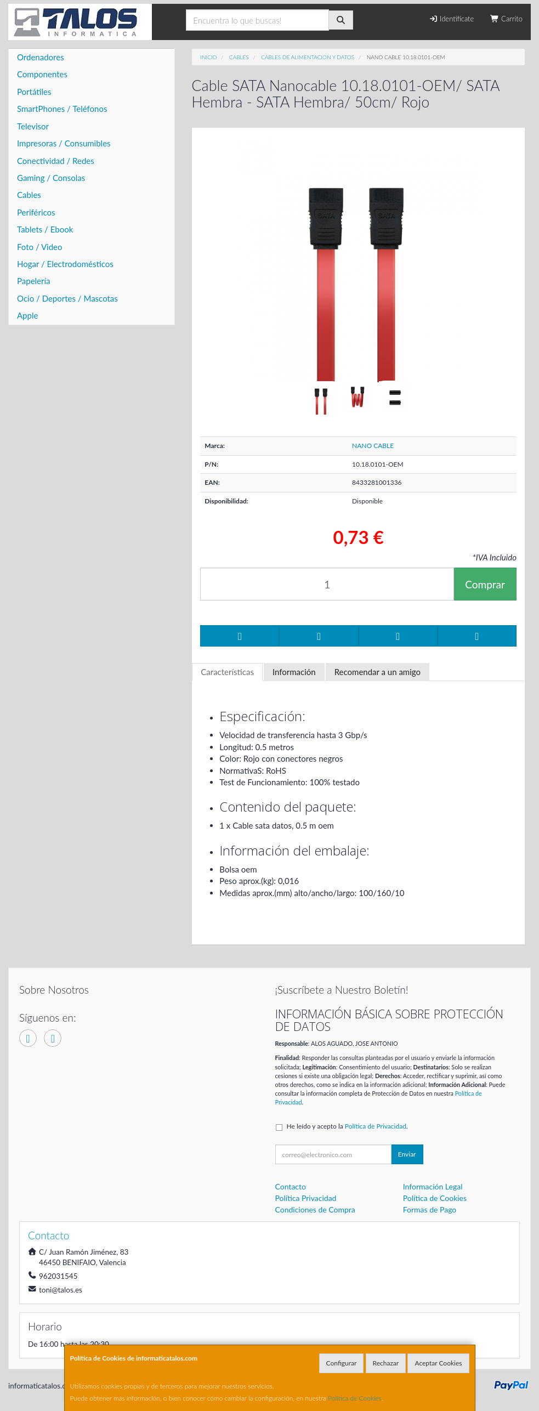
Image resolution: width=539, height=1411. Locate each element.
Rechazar (386, 1363)
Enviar (407, 1154)
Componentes (42, 74)
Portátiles (34, 92)
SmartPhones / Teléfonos (62, 109)
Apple (27, 315)
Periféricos (36, 212)
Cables (29, 195)
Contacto (290, 1186)
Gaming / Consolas (51, 178)
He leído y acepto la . (347, 1126)
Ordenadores (40, 57)
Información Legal (433, 1186)
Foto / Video (40, 247)
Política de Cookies (355, 1398)
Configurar (341, 1363)
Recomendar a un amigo (377, 672)
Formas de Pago (430, 1209)
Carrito (506, 18)
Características (227, 672)
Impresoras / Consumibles (64, 143)
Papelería (33, 281)
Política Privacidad (306, 1198)
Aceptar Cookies (438, 1363)
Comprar (485, 584)
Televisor (33, 126)
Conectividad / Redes (55, 161)
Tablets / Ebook (45, 229)
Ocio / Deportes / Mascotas (67, 298)
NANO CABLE (373, 445)
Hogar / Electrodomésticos (65, 264)
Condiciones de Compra (315, 1209)
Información (294, 672)
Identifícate (451, 18)
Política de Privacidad (375, 1126)
